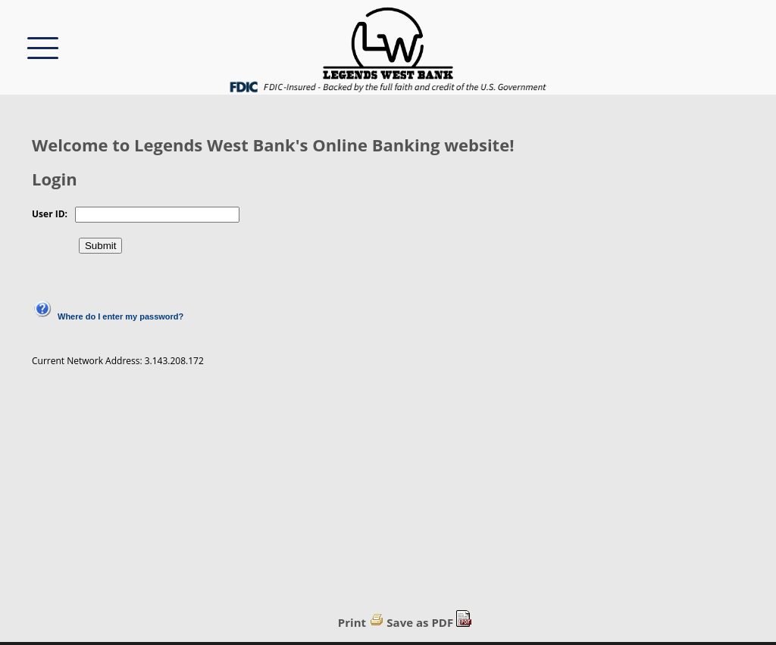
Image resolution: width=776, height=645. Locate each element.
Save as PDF (419, 622)
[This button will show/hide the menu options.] (43, 46)
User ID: (49, 213)
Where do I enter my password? (120, 316)
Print (352, 622)
